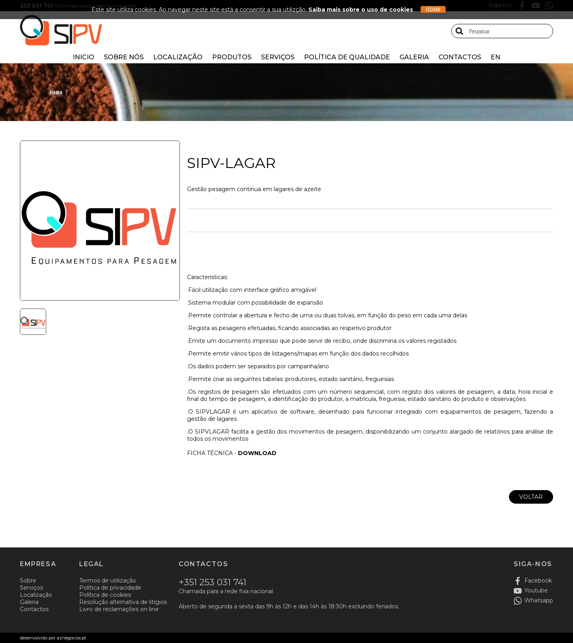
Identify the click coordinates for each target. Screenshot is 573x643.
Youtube (536, 590)
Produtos (231, 57)
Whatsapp (538, 600)
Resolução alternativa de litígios (123, 602)
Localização (178, 57)
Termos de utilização (107, 580)
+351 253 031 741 (212, 582)
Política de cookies (105, 594)
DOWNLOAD (257, 453)
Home (56, 92)
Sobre (28, 580)
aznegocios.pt (71, 638)
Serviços (277, 57)
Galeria (414, 57)
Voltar (531, 496)
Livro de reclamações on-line (119, 609)
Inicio (83, 57)
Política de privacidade (110, 587)
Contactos (460, 57)
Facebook (538, 580)
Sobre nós (124, 57)
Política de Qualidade (347, 57)
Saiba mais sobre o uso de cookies (360, 9)
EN (495, 57)
